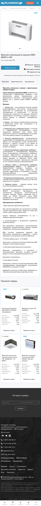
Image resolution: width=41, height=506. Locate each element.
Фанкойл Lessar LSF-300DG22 (29, 310)
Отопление (5, 462)
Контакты (11, 473)
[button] (19, 48)
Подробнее (37, 75)
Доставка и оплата (8, 470)
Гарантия (21, 470)
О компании (21, 467)
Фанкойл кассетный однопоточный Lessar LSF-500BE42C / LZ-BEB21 (9, 359)
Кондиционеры (7, 459)
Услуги (12, 467)
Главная (4, 467)
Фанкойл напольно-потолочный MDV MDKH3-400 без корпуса (29, 359)
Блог (3, 473)
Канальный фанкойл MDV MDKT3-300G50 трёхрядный (9, 311)
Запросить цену (10, 68)
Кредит (30, 470)
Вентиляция (21, 459)
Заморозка (17, 462)
